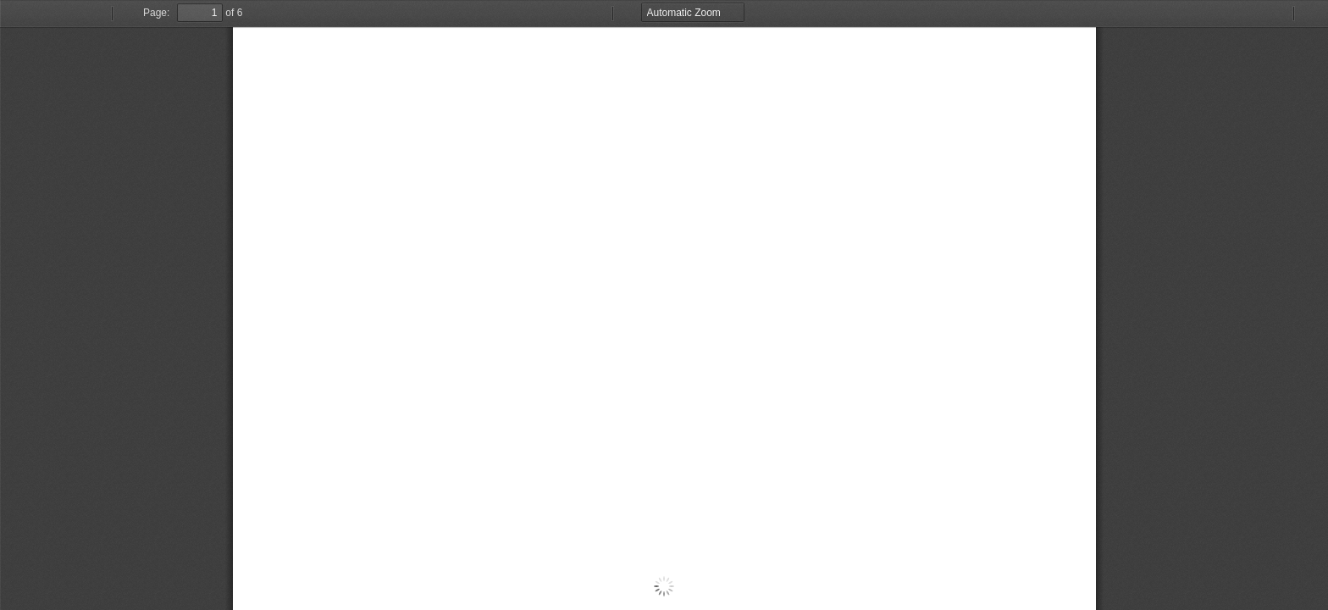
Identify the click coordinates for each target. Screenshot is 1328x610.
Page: (156, 13)
